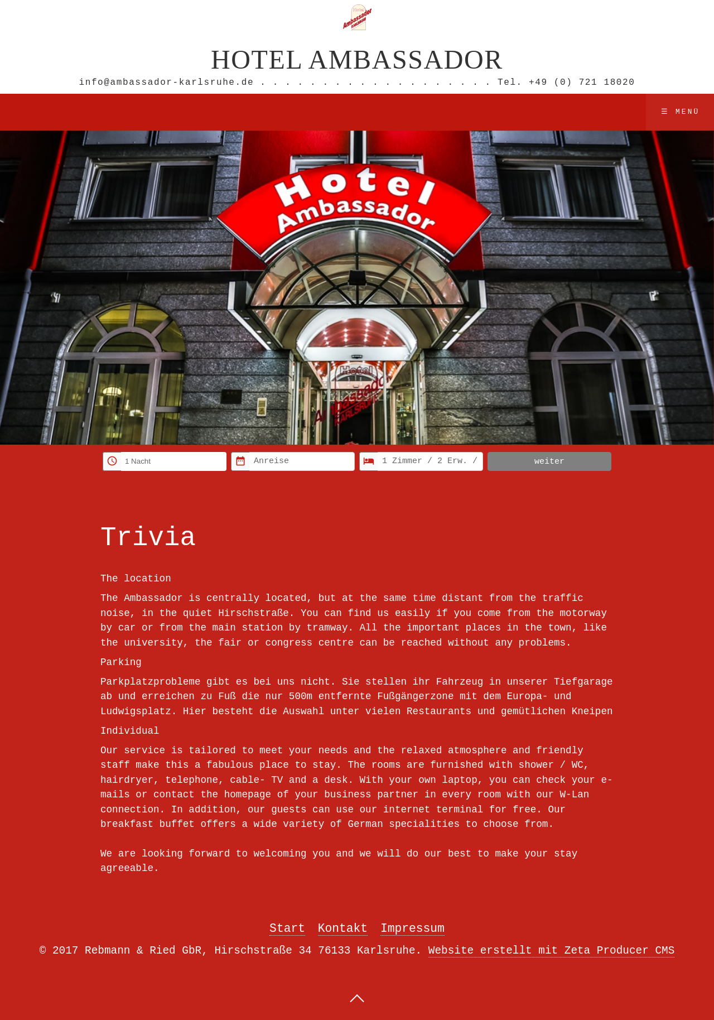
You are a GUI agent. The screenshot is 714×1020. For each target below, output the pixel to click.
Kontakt (343, 928)
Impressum (412, 928)
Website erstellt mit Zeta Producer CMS (551, 950)
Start (287, 928)
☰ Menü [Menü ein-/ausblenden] (680, 111)
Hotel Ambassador (357, 58)
